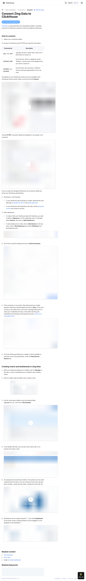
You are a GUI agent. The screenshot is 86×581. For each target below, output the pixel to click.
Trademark (57, 578)
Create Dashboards (15, 560)
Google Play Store (18, 203)
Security (70, 578)
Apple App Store (33, 203)
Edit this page (39, 10)
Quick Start (7, 557)
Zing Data (4, 26)
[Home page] (2, 10)
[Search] (71, 3)
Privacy (64, 578)
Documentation (8, 555)
